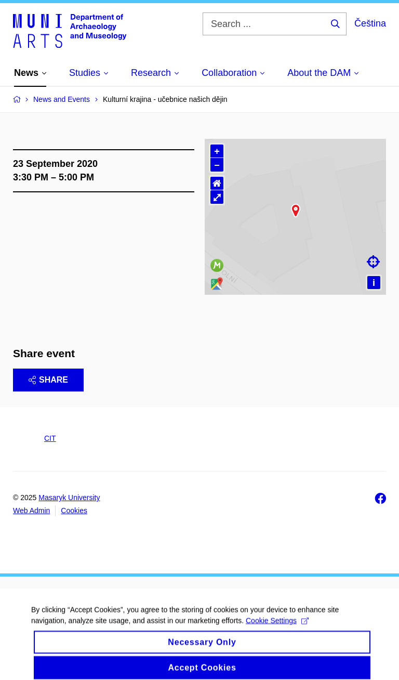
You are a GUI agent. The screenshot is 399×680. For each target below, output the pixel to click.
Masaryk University (69, 497)
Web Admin (31, 510)
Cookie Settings (277, 632)
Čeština (370, 23)
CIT (50, 438)
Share (48, 379)
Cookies (74, 510)
